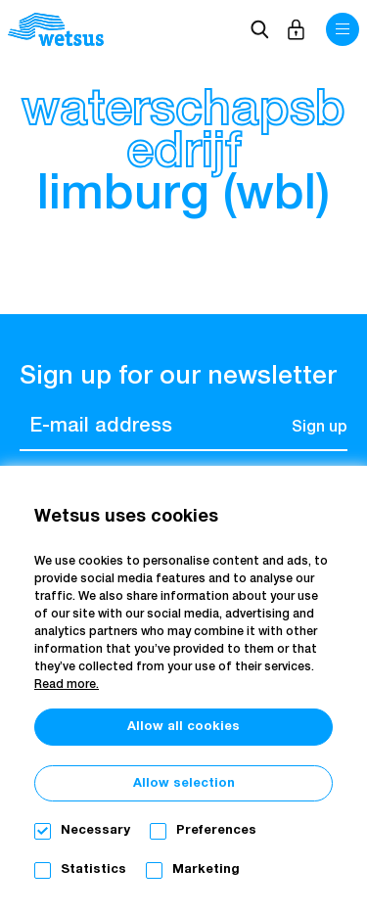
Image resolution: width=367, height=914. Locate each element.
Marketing (206, 869)
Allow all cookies (183, 726)
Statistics (93, 869)
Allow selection (184, 783)
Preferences (216, 830)
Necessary (95, 830)
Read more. (66, 685)
